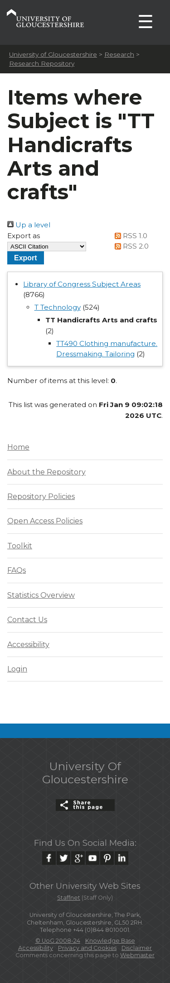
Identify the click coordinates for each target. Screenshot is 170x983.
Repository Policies (41, 496)
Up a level (28, 225)
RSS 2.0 (130, 246)
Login (17, 669)
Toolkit (19, 546)
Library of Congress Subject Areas (82, 284)
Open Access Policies (45, 521)
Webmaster (137, 955)
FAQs (16, 570)
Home (18, 447)
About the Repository (46, 472)
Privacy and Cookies (87, 948)
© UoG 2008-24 (57, 940)
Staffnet (68, 897)
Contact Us (27, 619)
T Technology (57, 307)
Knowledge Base (110, 940)
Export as (23, 235)
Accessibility (28, 644)
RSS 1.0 (129, 235)
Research (119, 54)
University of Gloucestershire (53, 54)
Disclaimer (136, 948)
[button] (25, 257)
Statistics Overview (41, 595)
